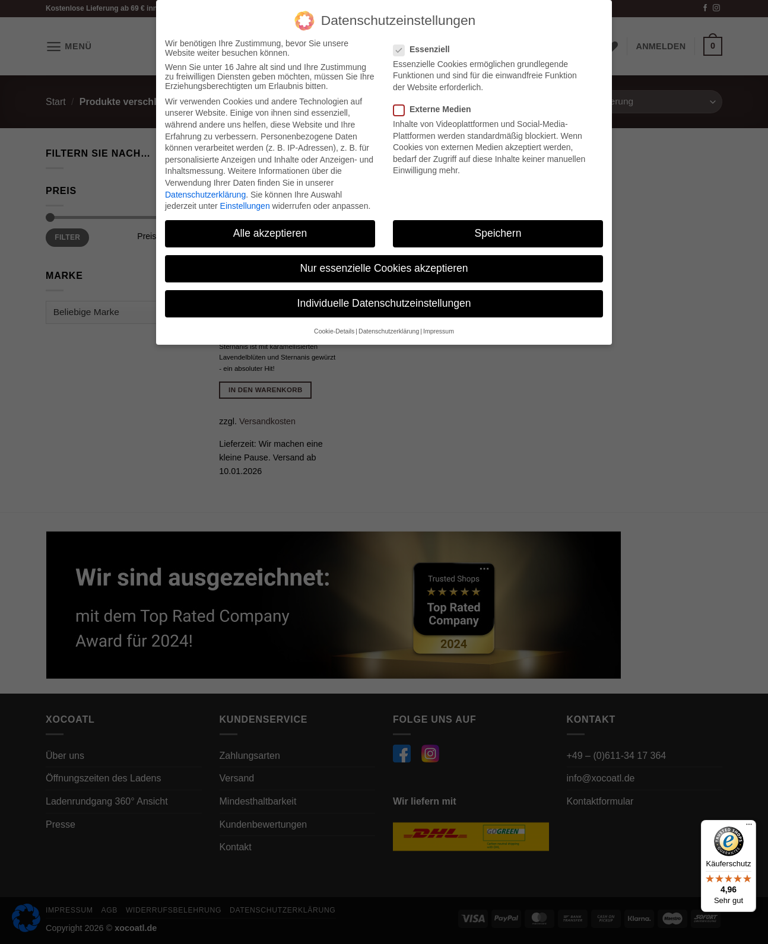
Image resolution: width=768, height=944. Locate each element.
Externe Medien (437, 109)
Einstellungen (245, 206)
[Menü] (749, 827)
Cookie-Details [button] (334, 330)
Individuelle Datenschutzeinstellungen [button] (384, 303)
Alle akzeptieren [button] (270, 233)
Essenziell (426, 48)
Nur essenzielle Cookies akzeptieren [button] (384, 268)
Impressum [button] (438, 330)
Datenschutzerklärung (205, 194)
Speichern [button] (498, 233)
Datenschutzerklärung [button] (388, 330)
